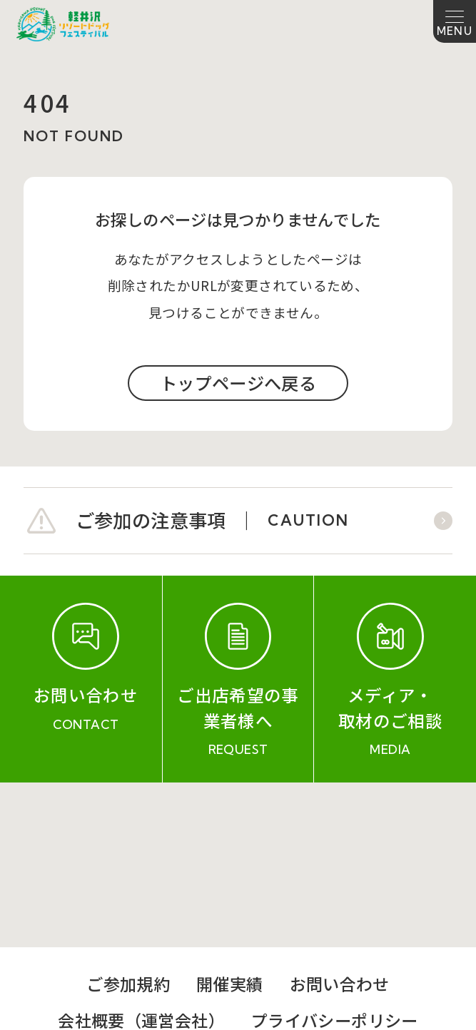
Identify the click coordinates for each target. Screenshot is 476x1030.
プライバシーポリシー (334, 855)
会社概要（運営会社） (141, 855)
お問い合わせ (340, 819)
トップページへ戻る (238, 382)
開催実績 (229, 819)
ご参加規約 (128, 819)
